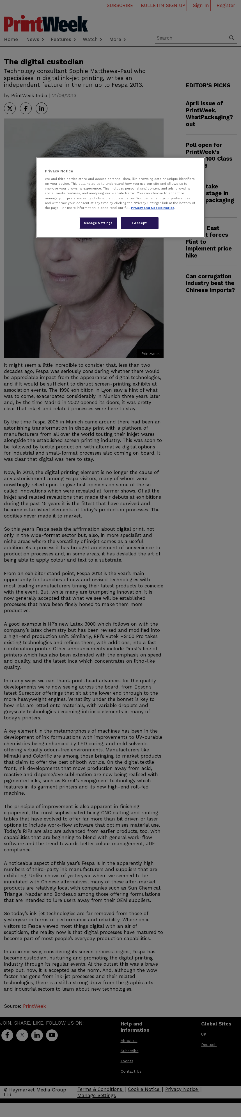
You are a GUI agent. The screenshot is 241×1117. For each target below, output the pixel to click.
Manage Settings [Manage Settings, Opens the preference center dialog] (98, 223)
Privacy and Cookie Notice (152, 207)
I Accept (139, 223)
